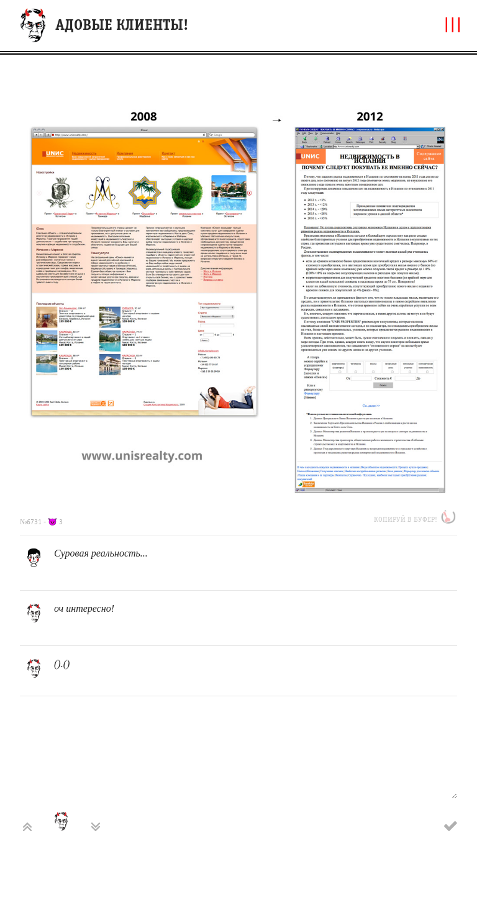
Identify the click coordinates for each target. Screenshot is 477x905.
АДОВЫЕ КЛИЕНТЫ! (121, 25)
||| (452, 24)
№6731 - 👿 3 (41, 521)
